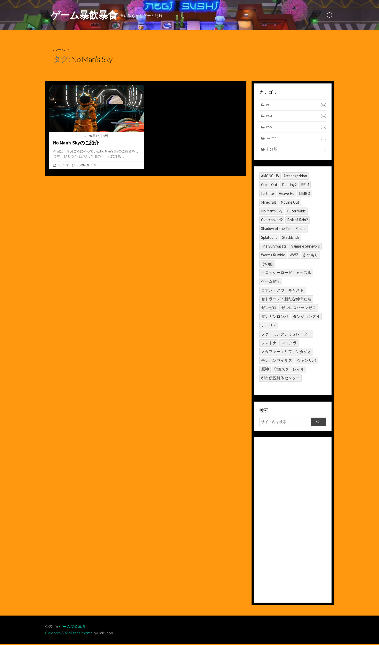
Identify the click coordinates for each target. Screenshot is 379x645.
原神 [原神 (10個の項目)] (265, 370)
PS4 (66, 165)
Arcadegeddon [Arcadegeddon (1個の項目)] (295, 176)
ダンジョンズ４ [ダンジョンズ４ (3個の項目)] (306, 317)
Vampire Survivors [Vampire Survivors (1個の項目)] (305, 247)
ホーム (59, 49)
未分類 (296, 150)
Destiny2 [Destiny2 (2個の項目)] (289, 185)
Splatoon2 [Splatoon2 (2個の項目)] (269, 238)
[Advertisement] (292, 520)
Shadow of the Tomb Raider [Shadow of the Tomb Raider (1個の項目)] (283, 229)
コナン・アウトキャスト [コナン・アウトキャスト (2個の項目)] (282, 291)
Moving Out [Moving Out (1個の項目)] (290, 203)
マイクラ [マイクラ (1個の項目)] (289, 343)
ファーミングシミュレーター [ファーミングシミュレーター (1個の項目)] (286, 335)
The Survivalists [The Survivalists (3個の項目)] (274, 247)
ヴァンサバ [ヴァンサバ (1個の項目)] (306, 361)
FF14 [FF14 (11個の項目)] (305, 185)
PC (59, 165)
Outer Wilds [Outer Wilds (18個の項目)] (296, 212)
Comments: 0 (85, 165)
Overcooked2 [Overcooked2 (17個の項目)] (272, 220)
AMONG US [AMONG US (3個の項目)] (270, 176)
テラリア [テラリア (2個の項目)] (269, 326)
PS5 (296, 128)
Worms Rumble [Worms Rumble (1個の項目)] (273, 256)
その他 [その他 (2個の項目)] (267, 264)
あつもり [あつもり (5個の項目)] (310, 256)
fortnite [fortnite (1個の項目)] (267, 194)
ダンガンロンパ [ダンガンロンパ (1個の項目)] (274, 317)
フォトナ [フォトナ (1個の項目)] (269, 343)
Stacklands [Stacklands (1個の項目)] (291, 238)
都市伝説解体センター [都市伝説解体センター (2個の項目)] (280, 379)
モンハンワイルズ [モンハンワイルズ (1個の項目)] (276, 361)
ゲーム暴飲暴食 (73, 627)
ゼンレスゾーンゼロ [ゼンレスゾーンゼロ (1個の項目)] (298, 308)
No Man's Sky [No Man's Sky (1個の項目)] (271, 212)
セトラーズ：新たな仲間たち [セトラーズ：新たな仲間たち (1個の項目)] (286, 299)
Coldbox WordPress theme (69, 634)
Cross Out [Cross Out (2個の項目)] (269, 185)
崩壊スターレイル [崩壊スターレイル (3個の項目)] (288, 370)
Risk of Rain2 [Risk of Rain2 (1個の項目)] (297, 220)
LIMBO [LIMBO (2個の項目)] (304, 194)
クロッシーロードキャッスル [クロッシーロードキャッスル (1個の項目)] (286, 273)
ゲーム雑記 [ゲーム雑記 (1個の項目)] (270, 282)
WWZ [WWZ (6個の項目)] (294, 256)
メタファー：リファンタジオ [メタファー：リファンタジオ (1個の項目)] (286, 352)
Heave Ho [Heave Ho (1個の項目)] (286, 194)
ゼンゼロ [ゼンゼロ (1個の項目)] (269, 308)
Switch (296, 139)
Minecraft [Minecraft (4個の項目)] (268, 203)
